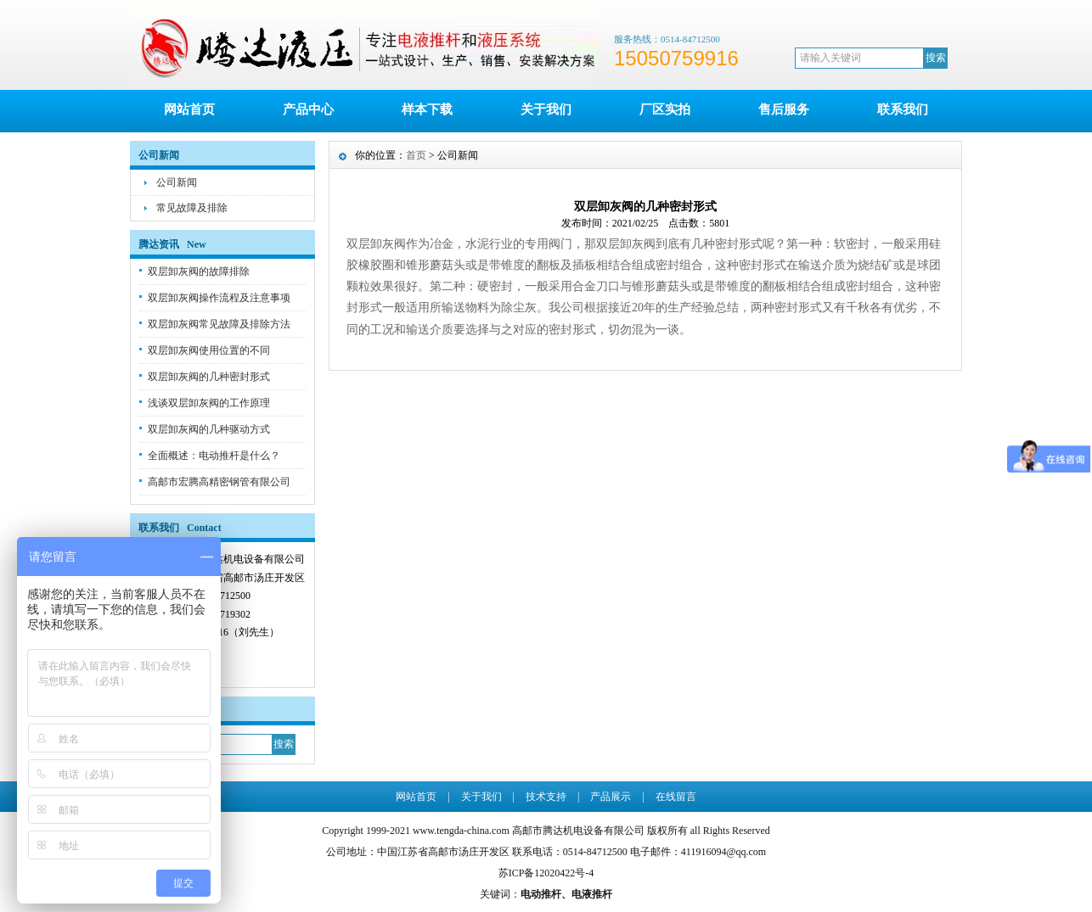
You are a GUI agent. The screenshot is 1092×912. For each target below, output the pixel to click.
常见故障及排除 (192, 208)
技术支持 (546, 797)
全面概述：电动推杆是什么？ (214, 456)
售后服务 (783, 109)
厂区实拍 (664, 109)
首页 (416, 155)
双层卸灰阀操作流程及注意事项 (219, 298)
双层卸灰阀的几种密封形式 (209, 377)
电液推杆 (591, 894)
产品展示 (610, 797)
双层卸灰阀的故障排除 (199, 271)
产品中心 (308, 109)
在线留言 (676, 797)
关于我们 (546, 109)
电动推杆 (541, 894)
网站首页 (189, 109)
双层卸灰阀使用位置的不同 (209, 350)
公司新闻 (176, 182)
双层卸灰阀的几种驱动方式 (209, 429)
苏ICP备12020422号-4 (546, 873)
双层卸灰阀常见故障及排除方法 (219, 324)
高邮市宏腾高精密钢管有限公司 (219, 482)
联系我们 (902, 109)
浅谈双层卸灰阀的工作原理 (209, 403)
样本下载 (427, 109)
